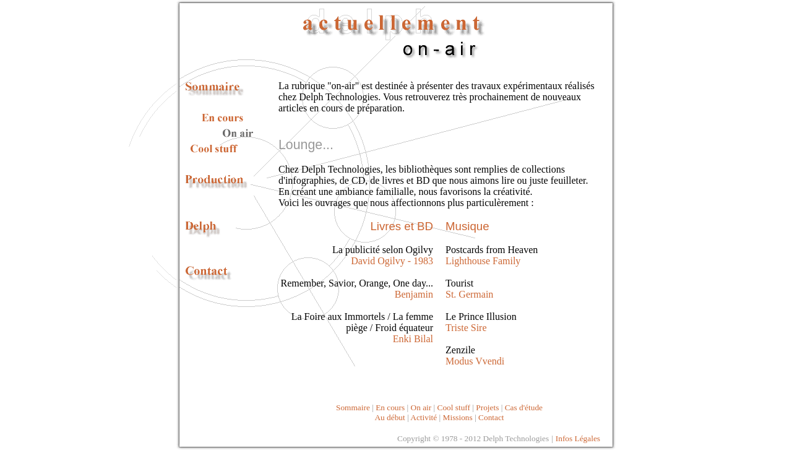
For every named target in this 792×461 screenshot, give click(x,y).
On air (421, 407)
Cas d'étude (524, 407)
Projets (487, 407)
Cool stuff (453, 407)
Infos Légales (578, 438)
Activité (423, 417)
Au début (389, 417)
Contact (491, 417)
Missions (458, 417)
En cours (391, 407)
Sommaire (353, 407)
